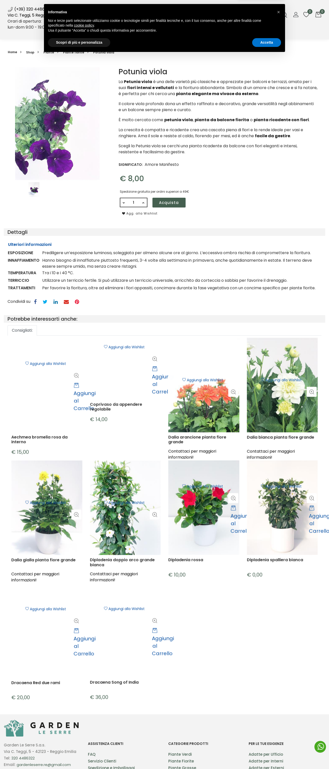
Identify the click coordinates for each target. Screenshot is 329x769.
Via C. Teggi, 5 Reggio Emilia (34, 15)
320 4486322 (23, 758)
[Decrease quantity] (123, 202)
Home (12, 52)
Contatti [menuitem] (213, 32)
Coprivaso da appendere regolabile (116, 444)
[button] (57, 123)
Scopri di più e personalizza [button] (79, 755)
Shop (127, 32)
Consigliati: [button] (22, 330)
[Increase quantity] (143, 202)
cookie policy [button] (84, 738)
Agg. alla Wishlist (139, 213)
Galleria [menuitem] (193, 32)
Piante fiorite (73, 52)
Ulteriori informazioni (29, 244)
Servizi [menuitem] (146, 32)
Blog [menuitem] (176, 32)
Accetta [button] (266, 755)
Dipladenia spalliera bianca (275, 611)
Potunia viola (103, 52)
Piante (48, 52)
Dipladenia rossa (185, 611)
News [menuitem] (163, 34)
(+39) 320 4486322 (29, 9)
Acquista (169, 202)
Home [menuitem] (112, 32)
